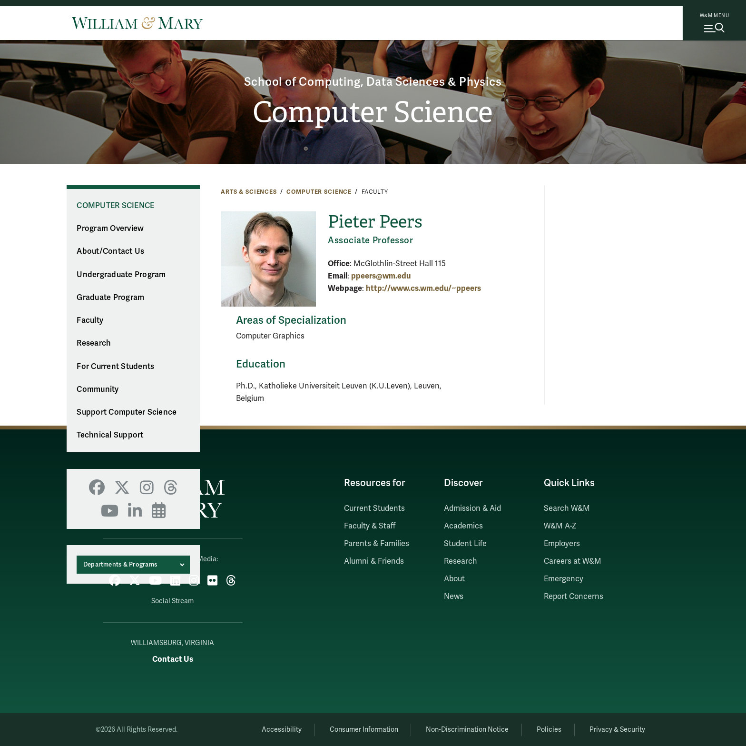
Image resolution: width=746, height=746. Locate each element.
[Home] (137, 23)
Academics (463, 526)
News (453, 596)
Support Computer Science (127, 412)
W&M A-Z (560, 526)
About (454, 579)
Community (97, 389)
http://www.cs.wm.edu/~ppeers (423, 288)
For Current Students (115, 366)
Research (94, 343)
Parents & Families (376, 543)
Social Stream (172, 601)
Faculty (90, 320)
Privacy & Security (617, 730)
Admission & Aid (472, 508)
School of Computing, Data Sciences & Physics (372, 82)
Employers (562, 543)
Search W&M (567, 508)
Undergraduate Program (121, 274)
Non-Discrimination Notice (467, 730)
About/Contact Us (110, 251)
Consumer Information (364, 730)
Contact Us (172, 659)
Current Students (374, 508)
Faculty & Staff (369, 526)
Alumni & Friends (374, 561)
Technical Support (110, 435)
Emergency (563, 579)
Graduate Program (110, 297)
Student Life (465, 543)
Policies (549, 730)
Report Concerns (573, 596)
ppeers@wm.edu (381, 276)
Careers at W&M (572, 561)
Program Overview (110, 228)
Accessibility (282, 730)
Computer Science (373, 112)
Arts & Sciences (249, 192)
